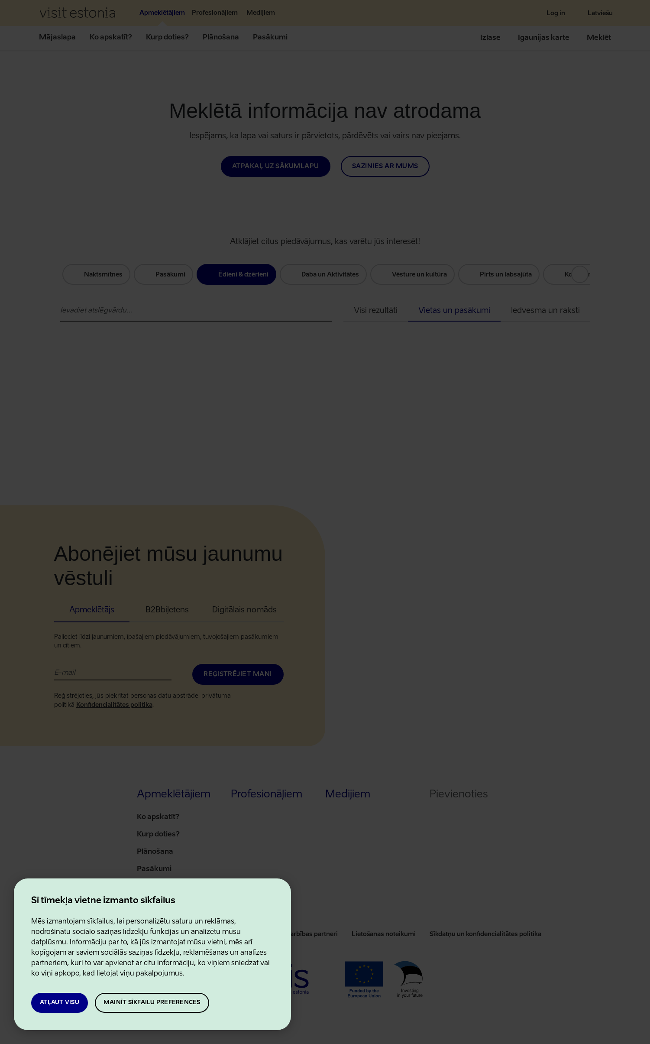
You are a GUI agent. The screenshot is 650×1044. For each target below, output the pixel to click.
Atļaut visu (59, 1002)
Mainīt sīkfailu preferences (151, 1002)
